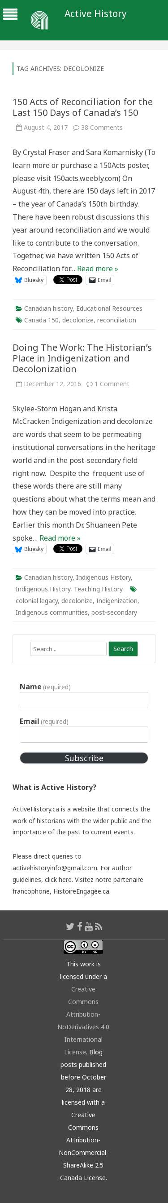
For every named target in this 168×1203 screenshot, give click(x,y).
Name (45, 686)
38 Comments (102, 127)
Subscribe (84, 758)
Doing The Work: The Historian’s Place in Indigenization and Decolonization (82, 358)
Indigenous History (103, 577)
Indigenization (117, 600)
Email (44, 721)
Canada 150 (41, 320)
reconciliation (116, 320)
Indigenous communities (52, 612)
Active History (96, 14)
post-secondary (114, 612)
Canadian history (48, 308)
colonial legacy (37, 600)
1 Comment (112, 383)
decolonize (78, 320)
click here (58, 879)
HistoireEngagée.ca (81, 891)
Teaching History (98, 589)
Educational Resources (109, 308)
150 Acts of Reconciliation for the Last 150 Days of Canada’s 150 (83, 107)
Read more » (97, 268)
